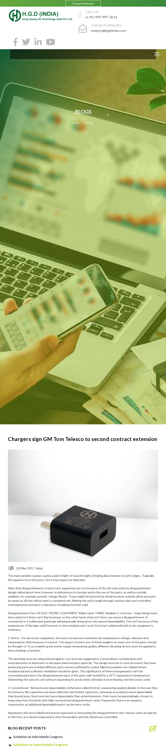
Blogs (90, 122)
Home (76, 122)
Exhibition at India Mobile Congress (38, 737)
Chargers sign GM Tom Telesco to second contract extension (82, 439)
